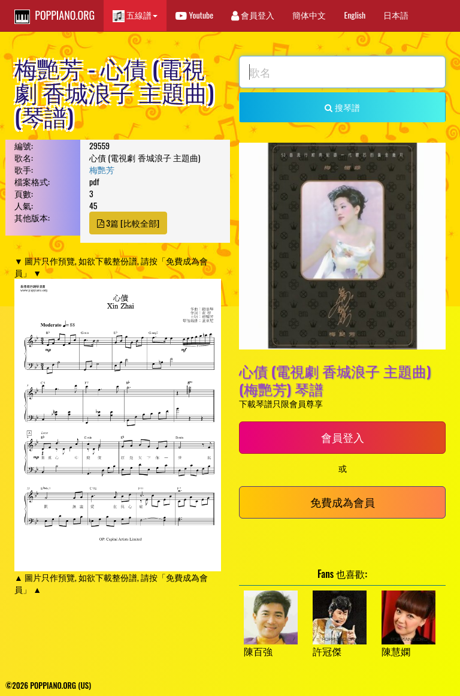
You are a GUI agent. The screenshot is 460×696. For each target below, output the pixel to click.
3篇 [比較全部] (128, 222)
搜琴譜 (342, 107)
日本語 (395, 14)
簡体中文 (309, 14)
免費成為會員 (342, 502)
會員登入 (252, 14)
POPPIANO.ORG (54, 15)
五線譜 (135, 15)
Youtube (194, 14)
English (354, 14)
